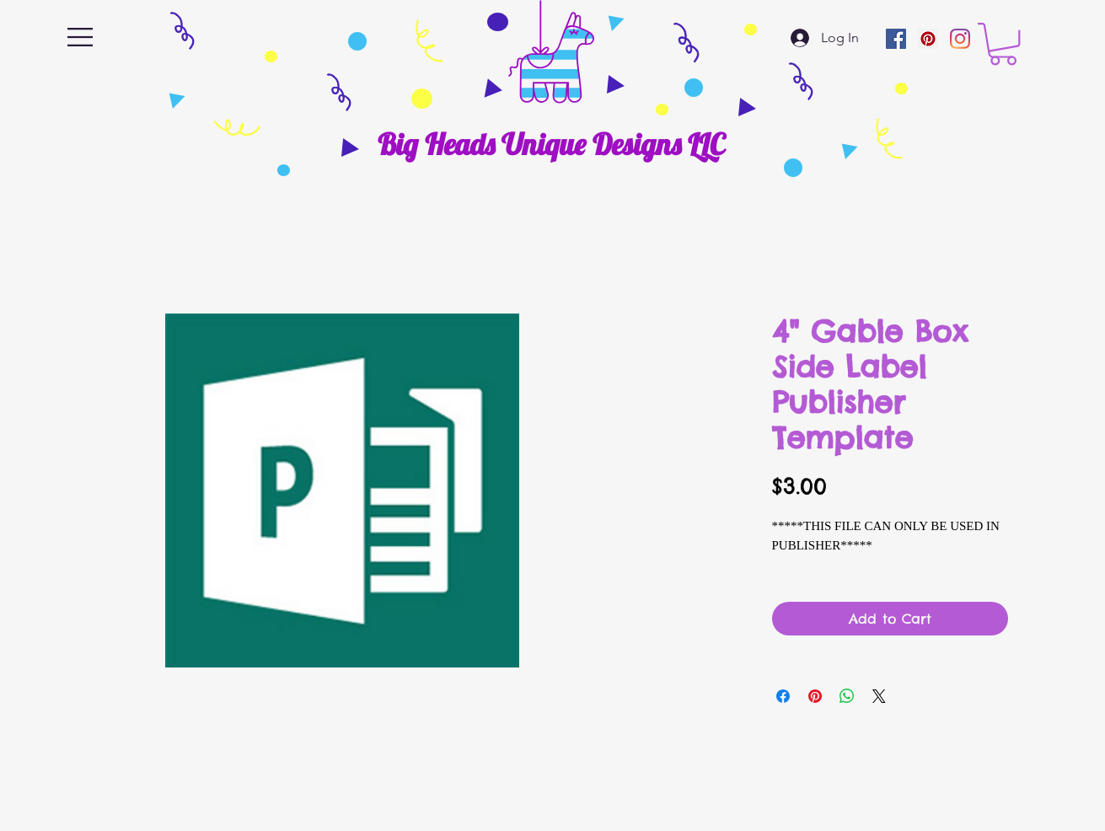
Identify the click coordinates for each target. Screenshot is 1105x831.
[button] (80, 37)
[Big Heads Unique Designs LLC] (550, 144)
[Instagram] (960, 39)
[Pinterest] (928, 39)
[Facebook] (896, 39)
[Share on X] (879, 696)
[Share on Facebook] (783, 696)
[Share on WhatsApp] (847, 696)
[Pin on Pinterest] (815, 696)
